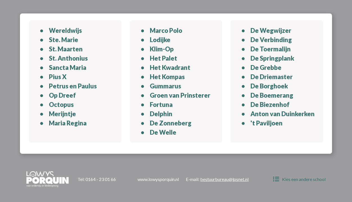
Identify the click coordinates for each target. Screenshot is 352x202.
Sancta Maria (67, 67)
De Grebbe (266, 67)
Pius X (58, 77)
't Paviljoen (267, 123)
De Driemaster (272, 77)
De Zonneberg (170, 123)
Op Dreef (62, 95)
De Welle (163, 132)
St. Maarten (66, 49)
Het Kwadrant (170, 67)
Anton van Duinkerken (283, 114)
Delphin (161, 114)
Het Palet (163, 58)
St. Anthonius (68, 58)
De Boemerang (272, 95)
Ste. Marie (63, 39)
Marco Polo (166, 30)
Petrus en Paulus (73, 86)
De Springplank (272, 58)
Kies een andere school (299, 179)
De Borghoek (269, 86)
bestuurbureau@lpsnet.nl (224, 179)
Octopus (61, 104)
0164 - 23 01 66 (100, 179)
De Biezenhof (270, 104)
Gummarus (165, 86)
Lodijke (160, 39)
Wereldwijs (65, 30)
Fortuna (161, 104)
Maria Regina (68, 123)
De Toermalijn (271, 49)
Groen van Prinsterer (180, 95)
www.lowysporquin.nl (158, 179)
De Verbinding (271, 39)
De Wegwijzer (271, 30)
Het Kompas (167, 77)
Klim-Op (162, 49)
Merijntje (62, 114)
